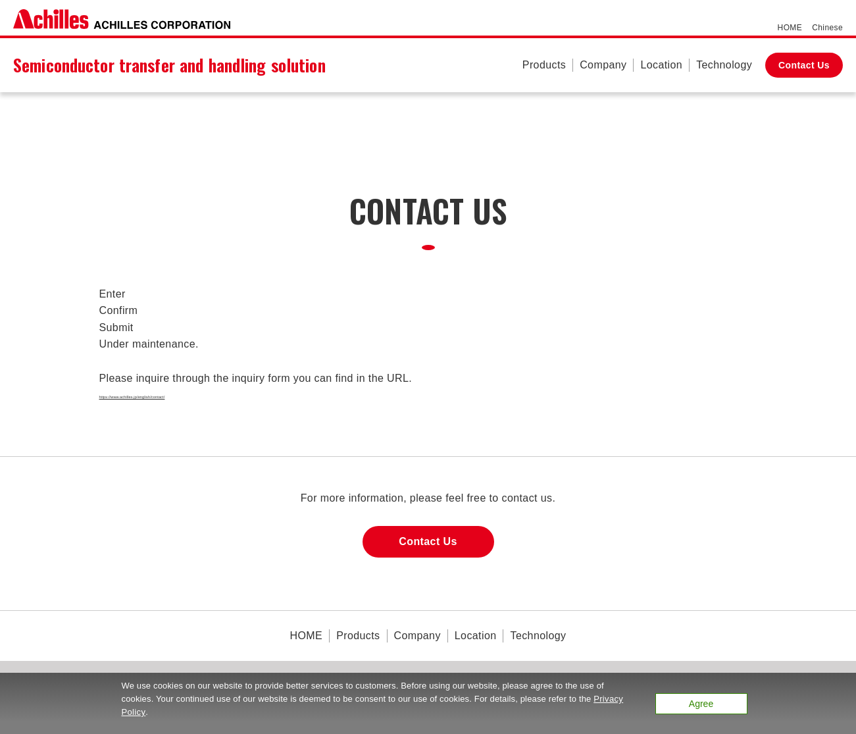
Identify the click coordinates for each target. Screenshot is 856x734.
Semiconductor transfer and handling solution (169, 65)
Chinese (827, 27)
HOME (790, 27)
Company (603, 64)
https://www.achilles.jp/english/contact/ (194, 394)
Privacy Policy (150, 712)
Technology (724, 64)
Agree (701, 703)
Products (544, 64)
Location (661, 64)
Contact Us (804, 65)
